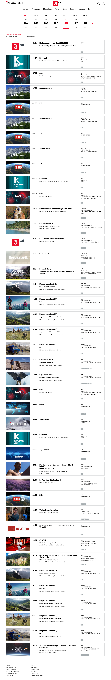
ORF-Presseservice (11, 673)
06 (46, 23)
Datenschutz (34, 673)
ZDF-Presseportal (11, 667)
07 (56, 23)
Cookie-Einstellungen (37, 675)
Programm (36, 9)
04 (26, 23)
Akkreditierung (35, 669)
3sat (89, 9)
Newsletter (34, 671)
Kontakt (33, 665)
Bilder (65, 9)
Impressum (34, 667)
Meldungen (24, 9)
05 (36, 23)
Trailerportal (9, 675)
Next (91, 23)
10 (85, 23)
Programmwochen (77, 9)
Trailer (57, 9)
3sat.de (8, 665)
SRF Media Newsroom (12, 671)
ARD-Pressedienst (11, 669)
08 (66, 23)
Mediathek (47, 9)
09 (76, 23)
